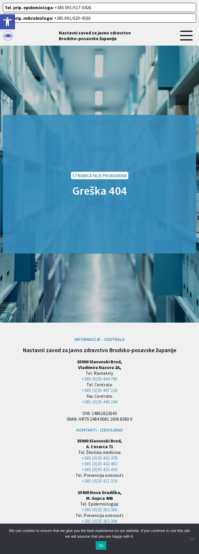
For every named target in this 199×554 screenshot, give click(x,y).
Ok (100, 545)
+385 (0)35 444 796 (99, 379)
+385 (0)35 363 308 (99, 521)
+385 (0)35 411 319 (99, 481)
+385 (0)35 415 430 (99, 469)
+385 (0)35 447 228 (99, 390)
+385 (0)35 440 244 (99, 402)
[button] (7, 21)
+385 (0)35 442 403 (99, 464)
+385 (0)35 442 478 (99, 458)
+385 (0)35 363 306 (99, 509)
